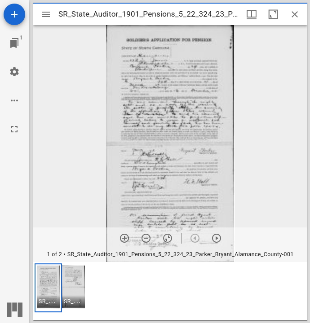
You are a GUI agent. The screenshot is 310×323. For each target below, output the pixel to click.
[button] (48, 288)
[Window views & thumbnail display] (251, 14)
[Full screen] (14, 129)
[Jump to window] (14, 43)
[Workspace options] (14, 100)
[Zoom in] (124, 238)
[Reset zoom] (167, 238)
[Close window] (295, 14)
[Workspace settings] (14, 72)
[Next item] (216, 238)
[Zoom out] (146, 238)
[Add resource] (14, 14)
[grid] (170, 291)
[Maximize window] (273, 14)
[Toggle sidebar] (46, 14)
